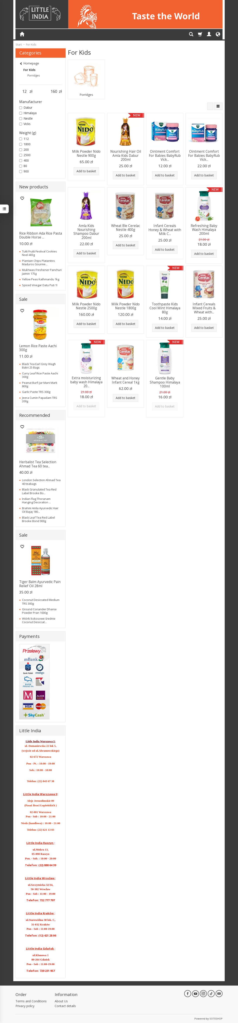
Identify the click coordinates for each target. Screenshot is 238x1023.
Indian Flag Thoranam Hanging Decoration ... (36, 500)
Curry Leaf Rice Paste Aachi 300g (40, 375)
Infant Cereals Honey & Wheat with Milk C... (164, 229)
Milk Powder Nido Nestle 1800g (125, 306)
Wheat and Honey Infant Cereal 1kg (125, 380)
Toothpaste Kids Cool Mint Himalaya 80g (165, 308)
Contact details (65, 1006)
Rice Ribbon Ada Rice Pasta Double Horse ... (40, 235)
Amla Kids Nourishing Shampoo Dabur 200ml (86, 231)
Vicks (25, 124)
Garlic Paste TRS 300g (36, 392)
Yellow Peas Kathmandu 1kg (40, 279)
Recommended (34, 415)
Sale (23, 299)
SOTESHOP (216, 1018)
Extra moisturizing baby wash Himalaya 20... (86, 382)
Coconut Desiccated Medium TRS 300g (41, 601)
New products (33, 187)
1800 (25, 144)
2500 (25, 155)
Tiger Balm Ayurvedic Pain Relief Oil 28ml (40, 584)
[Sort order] (210, 106)
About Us (61, 1001)
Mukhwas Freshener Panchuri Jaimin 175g (42, 271)
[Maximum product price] (54, 91)
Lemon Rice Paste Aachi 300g (38, 348)
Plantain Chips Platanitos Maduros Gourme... (38, 262)
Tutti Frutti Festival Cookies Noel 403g (39, 253)
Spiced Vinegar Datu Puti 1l (39, 285)
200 (24, 149)
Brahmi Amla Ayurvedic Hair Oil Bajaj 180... (40, 510)
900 (24, 171)
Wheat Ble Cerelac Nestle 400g (125, 227)
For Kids (29, 70)
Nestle (26, 118)
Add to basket (86, 171)
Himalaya (28, 113)
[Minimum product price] (24, 91)
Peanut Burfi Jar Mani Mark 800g (39, 384)
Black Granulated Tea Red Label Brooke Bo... (39, 491)
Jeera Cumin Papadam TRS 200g (39, 399)
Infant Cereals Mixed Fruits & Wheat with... (204, 308)
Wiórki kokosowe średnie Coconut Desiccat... (38, 620)
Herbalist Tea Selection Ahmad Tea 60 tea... (37, 464)
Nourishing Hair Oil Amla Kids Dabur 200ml (125, 155)
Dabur (25, 107)
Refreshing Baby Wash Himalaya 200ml (204, 229)
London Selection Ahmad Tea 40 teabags (41, 481)
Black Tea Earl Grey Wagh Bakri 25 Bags (39, 365)
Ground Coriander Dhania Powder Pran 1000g (39, 611)
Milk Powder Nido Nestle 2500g (86, 306)
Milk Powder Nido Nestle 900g (86, 153)
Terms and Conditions (31, 1001)
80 (23, 166)
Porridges (86, 95)
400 (24, 160)
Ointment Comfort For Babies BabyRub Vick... (165, 155)
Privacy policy (24, 1006)
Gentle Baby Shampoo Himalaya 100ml (165, 382)
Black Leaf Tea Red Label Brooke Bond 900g (38, 519)
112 (24, 139)
